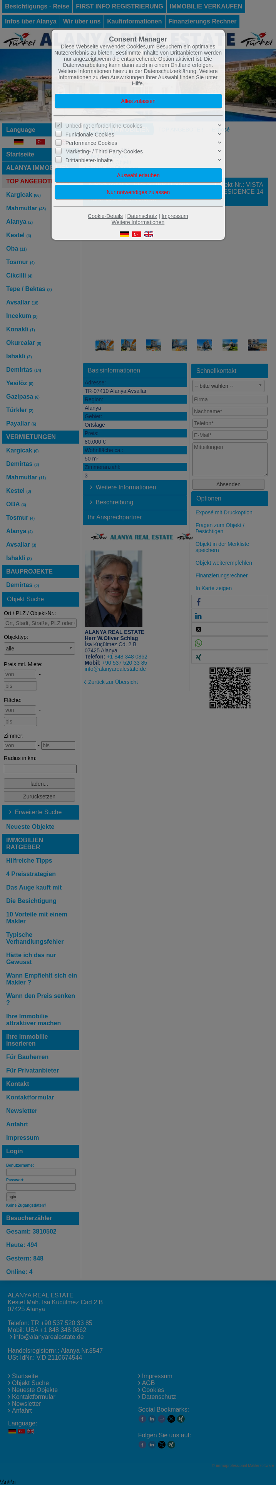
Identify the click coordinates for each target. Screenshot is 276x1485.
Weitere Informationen (138, 222)
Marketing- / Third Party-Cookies (104, 151)
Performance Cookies (91, 143)
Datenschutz (142, 216)
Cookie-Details (105, 216)
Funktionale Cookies (89, 134)
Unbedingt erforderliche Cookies (103, 126)
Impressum (175, 216)
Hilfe (137, 83)
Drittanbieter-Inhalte (89, 160)
